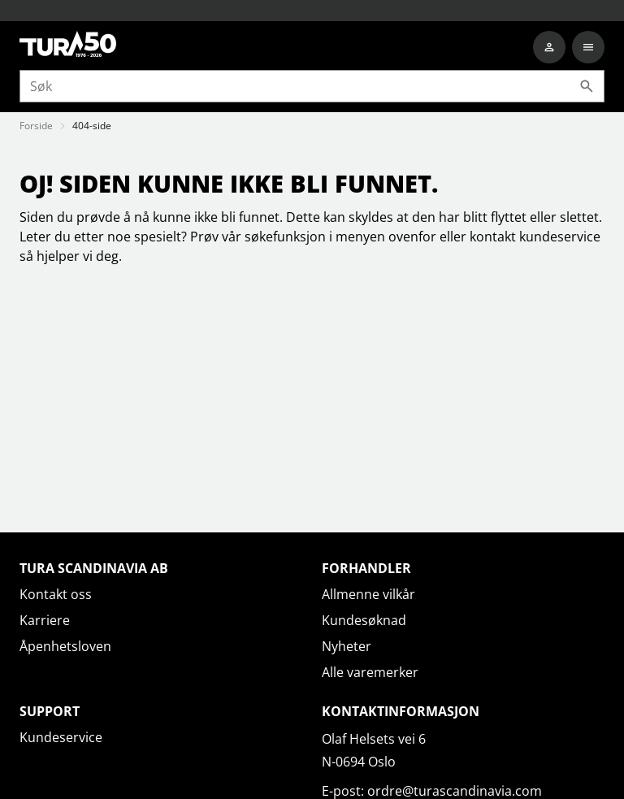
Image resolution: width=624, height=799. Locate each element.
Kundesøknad (364, 620)
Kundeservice (61, 737)
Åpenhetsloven (65, 646)
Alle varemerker (370, 672)
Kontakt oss (56, 594)
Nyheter (346, 646)
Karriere (45, 620)
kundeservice (559, 236)
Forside (36, 125)
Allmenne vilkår (368, 594)
